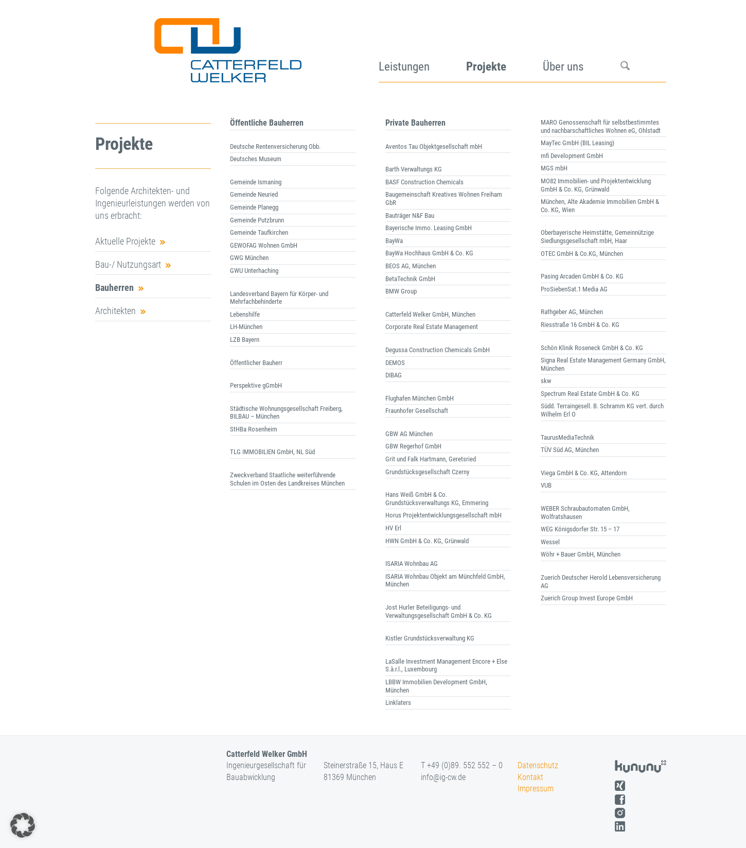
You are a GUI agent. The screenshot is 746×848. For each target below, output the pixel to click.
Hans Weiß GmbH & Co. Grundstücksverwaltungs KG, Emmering (436, 499)
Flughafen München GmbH (419, 398)
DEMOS (395, 363)
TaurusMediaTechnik (567, 437)
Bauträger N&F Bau (409, 215)
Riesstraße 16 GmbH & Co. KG (580, 324)
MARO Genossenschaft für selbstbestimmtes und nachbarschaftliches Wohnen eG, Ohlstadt (601, 126)
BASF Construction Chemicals (424, 182)
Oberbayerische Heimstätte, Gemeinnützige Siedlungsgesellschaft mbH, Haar (597, 237)
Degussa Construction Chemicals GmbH (437, 350)
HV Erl (393, 528)
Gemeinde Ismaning (255, 182)
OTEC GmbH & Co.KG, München (582, 253)
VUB (546, 485)
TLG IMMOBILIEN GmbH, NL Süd (272, 452)
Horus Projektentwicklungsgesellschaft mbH (443, 515)
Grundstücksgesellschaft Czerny (427, 472)
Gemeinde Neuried (254, 194)
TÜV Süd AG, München (570, 450)
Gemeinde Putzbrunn (257, 220)
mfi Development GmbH (572, 156)
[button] (22, 825)
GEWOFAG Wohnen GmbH (263, 245)
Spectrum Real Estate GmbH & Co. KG (590, 393)
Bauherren (114, 287)
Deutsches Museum (255, 159)
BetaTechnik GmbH (410, 279)
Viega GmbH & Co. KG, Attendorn (584, 473)
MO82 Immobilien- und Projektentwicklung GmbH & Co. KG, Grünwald (596, 185)
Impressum (536, 788)
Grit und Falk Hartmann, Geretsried (430, 459)
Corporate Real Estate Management (431, 327)
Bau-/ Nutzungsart (128, 264)
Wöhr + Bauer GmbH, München (580, 554)
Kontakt (530, 777)
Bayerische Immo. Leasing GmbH (428, 228)
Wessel (550, 542)
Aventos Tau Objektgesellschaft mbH (434, 146)
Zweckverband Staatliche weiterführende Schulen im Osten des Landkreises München (287, 479)
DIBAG (393, 375)
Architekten (115, 310)
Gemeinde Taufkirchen (259, 232)
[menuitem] (422, 46)
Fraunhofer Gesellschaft (416, 410)
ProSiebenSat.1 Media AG (574, 289)
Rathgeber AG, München (572, 312)
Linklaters (398, 702)
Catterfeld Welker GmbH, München (430, 314)
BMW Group (401, 291)
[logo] (226, 46)
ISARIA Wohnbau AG (411, 563)
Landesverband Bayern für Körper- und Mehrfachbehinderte (279, 298)
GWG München (249, 258)
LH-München (246, 327)
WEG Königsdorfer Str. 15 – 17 (580, 529)
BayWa (394, 241)
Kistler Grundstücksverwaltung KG (429, 638)
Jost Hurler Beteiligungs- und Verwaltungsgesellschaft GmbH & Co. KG (438, 611)
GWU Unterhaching (254, 270)
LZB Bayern (244, 339)
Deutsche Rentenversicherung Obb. (275, 146)
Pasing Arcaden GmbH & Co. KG (582, 276)
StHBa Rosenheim (253, 429)
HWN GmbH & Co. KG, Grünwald (427, 541)
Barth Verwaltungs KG (413, 169)
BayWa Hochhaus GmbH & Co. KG (429, 253)
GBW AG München (409, 434)
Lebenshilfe (245, 314)
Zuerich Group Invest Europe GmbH (587, 598)
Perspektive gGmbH (256, 385)
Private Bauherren (415, 123)
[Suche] (643, 46)
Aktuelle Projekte (125, 241)
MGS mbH (554, 168)
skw (546, 381)
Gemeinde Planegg (254, 207)
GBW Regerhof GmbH (413, 446)
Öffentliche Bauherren (267, 123)
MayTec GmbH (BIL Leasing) (577, 143)
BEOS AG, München (410, 266)
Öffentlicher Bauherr (256, 363)
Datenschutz (538, 765)
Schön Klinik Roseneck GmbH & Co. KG (592, 348)
